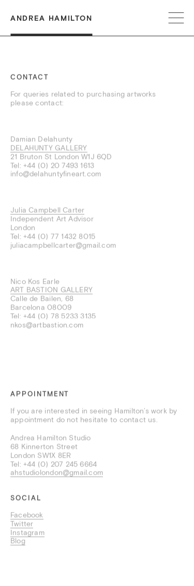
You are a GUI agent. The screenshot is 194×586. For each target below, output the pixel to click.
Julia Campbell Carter (47, 211)
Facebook (26, 515)
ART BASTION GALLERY (51, 290)
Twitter (21, 524)
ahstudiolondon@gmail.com (56, 473)
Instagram (27, 533)
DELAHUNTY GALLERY (48, 148)
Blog (17, 541)
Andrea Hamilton (51, 18)
